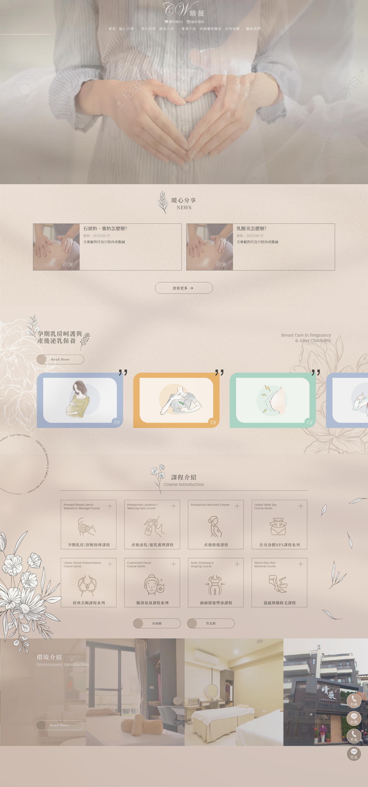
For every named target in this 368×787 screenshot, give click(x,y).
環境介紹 (188, 28)
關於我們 (148, 28)
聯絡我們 (253, 28)
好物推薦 (232, 28)
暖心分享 (126, 28)
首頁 (112, 28)
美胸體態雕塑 (211, 28)
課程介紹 (166, 28)
